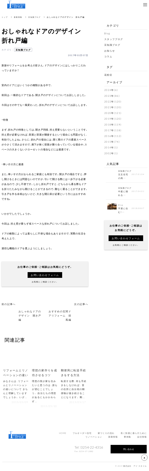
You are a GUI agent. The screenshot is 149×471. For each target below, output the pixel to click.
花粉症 (108, 74)
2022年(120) (113, 101)
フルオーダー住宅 (82, 434)
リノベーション (93, 437)
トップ (5, 17)
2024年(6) (111, 90)
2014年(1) (111, 147)
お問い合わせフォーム (45, 275)
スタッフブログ (114, 39)
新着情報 (18, 17)
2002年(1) (111, 153)
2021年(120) (113, 107)
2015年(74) (112, 141)
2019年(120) (113, 118)
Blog (107, 33)
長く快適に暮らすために (134, 434)
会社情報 (142, 437)
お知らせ (110, 50)
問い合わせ (128, 450)
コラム (108, 56)
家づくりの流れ (106, 434)
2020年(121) (113, 113)
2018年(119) (113, 124)
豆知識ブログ (36, 17)
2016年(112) (113, 136)
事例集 (127, 437)
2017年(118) (113, 130)
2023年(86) (112, 95)
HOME (62, 434)
